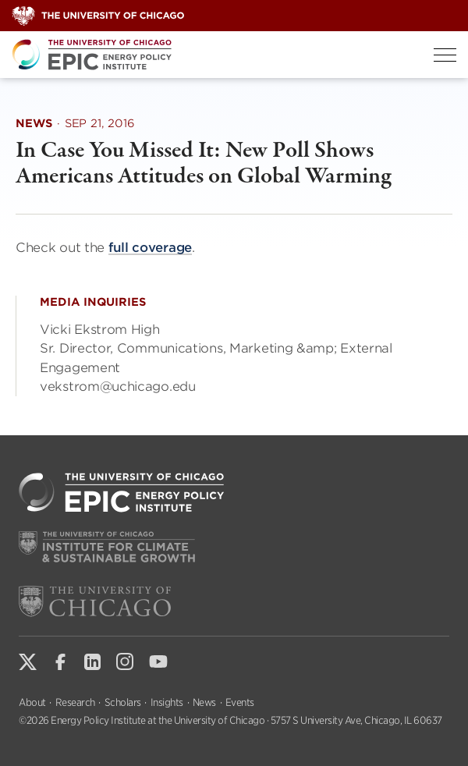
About (32, 702)
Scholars (123, 702)
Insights (167, 702)
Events (239, 702)
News (204, 702)
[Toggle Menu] (445, 55)
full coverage (150, 247)
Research (75, 702)
